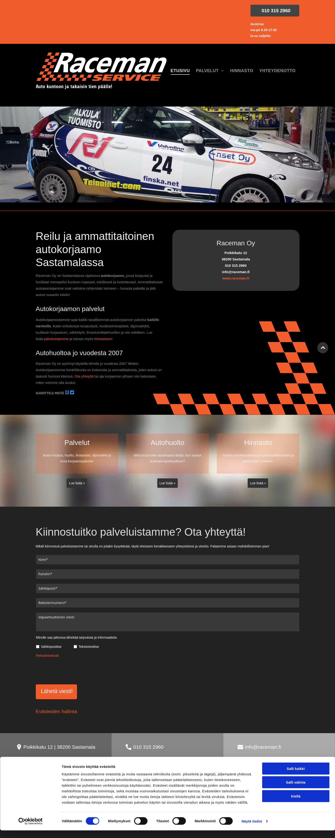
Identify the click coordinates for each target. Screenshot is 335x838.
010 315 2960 (148, 747)
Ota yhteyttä (84, 376)
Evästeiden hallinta (56, 711)
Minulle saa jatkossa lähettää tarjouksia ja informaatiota (76, 637)
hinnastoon (102, 339)
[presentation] (72, 670)
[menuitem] (180, 71)
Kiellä (295, 825)
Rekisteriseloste (47, 655)
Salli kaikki (296, 798)
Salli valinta (296, 811)
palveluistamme (56, 339)
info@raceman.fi (263, 747)
